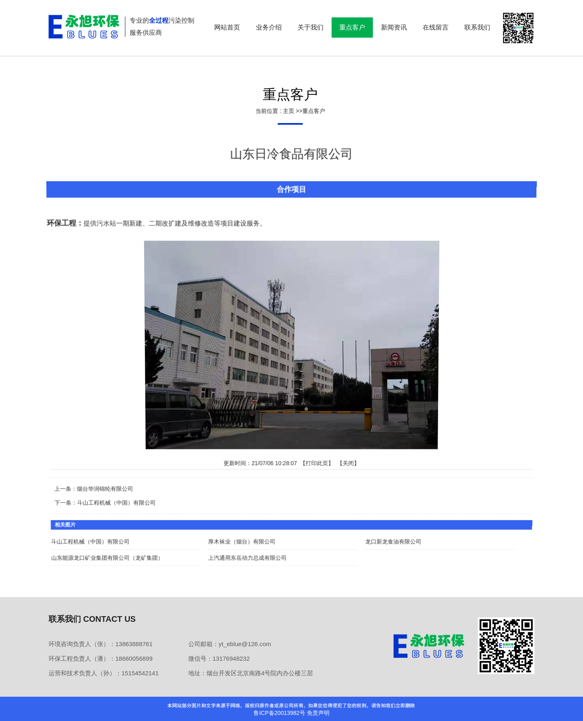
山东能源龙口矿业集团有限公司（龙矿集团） (109, 554)
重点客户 (312, 111)
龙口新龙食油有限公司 (392, 538)
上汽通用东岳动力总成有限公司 (248, 554)
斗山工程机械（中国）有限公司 (118, 501)
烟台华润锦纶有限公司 (106, 487)
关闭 (348, 462)
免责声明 (318, 713)
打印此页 (317, 462)
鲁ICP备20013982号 (279, 713)
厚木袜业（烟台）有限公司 (242, 538)
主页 (287, 111)
